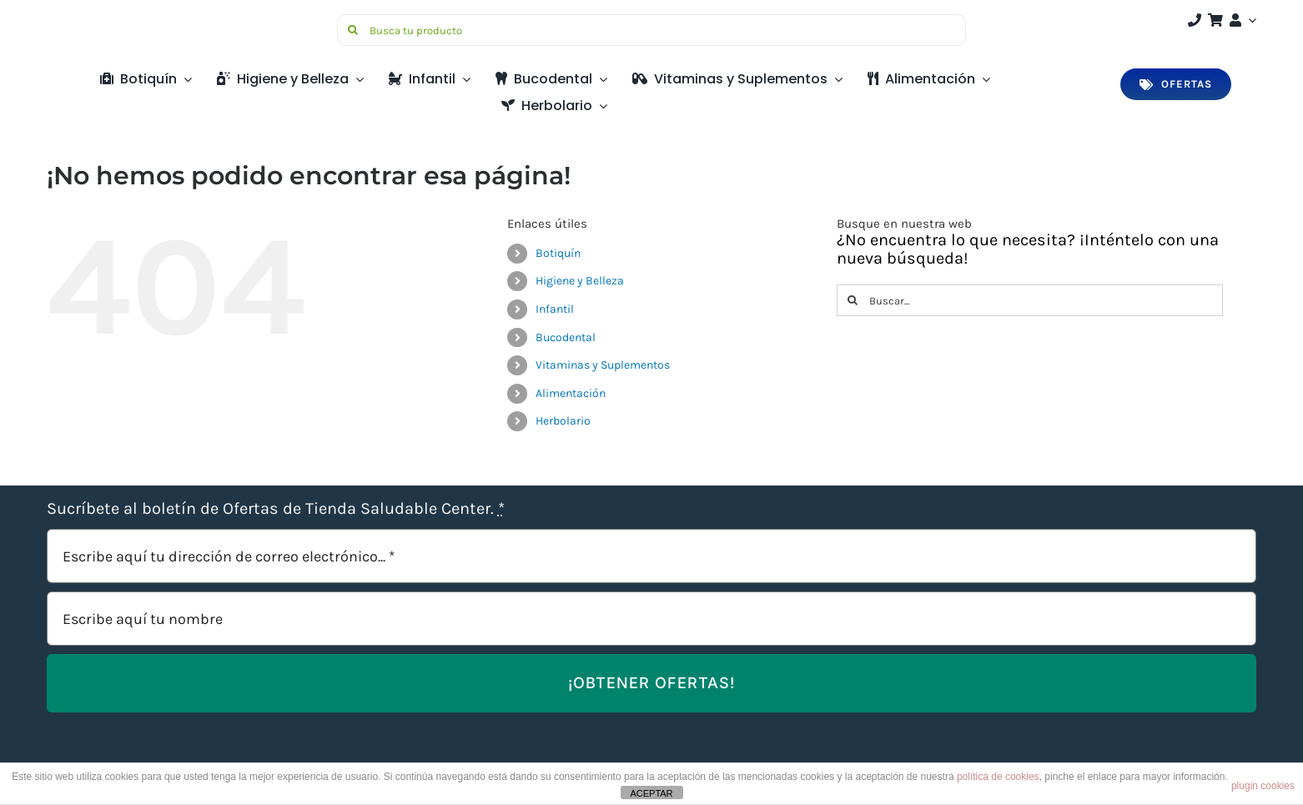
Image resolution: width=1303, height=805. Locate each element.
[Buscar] (353, 30)
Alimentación (571, 393)
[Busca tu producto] (651, 30)
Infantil (555, 309)
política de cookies (998, 776)
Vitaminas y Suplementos (603, 365)
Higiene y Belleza (580, 281)
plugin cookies (1263, 786)
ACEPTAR (651, 793)
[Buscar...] (1030, 300)
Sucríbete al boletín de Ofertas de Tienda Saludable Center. (276, 508)
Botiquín (558, 253)
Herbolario (563, 421)
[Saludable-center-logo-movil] (109, 20)
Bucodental (566, 337)
